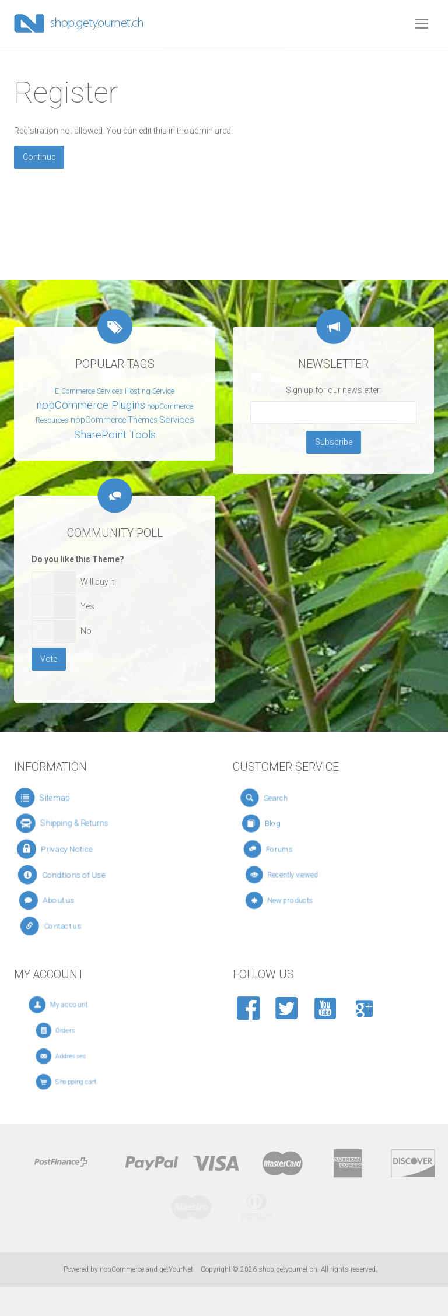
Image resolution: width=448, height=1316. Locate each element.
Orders (76, 1031)
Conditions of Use (72, 874)
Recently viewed (301, 874)
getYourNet (176, 1269)
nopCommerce (122, 1269)
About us (63, 900)
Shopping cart (83, 1082)
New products (299, 900)
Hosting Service (149, 391)
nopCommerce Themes (114, 419)
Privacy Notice (66, 849)
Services (176, 420)
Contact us (67, 926)
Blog (284, 823)
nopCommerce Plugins (90, 405)
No (86, 631)
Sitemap (54, 797)
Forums (291, 849)
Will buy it (97, 582)
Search (284, 797)
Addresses (80, 1056)
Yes (87, 606)
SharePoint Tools (115, 435)
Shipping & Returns (71, 823)
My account (81, 1005)
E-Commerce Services (89, 391)
